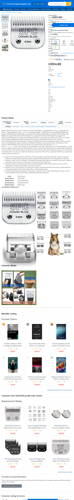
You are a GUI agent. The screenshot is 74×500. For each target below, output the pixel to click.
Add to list (57, 59)
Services (17, 9)
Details (66, 55)
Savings (23, 9)
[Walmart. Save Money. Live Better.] (16, 4)
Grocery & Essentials (33, 9)
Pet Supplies (9, 12)
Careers (63, 9)
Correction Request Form (11, 486)
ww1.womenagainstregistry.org (56, 87)
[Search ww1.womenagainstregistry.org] (57, 4)
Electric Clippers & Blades (37, 126)
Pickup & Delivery (46, 9)
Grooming (19, 12)
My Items (70, 9)
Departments (7, 9)
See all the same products (65, 472)
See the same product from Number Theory (59, 390)
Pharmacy (56, 9)
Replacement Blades (51, 126)
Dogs (14, 12)
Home (3, 12)
